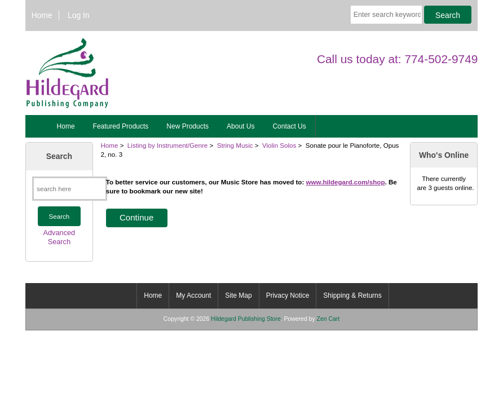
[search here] (69, 188)
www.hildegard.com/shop (345, 182)
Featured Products (121, 126)
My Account (193, 295)
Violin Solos (279, 145)
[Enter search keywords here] (386, 15)
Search (59, 156)
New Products (187, 126)
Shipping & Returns (352, 295)
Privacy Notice (288, 295)
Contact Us (289, 126)
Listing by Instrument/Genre (167, 145)
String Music (235, 145)
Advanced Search (59, 237)
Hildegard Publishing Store (246, 319)
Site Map (238, 295)
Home (42, 15)
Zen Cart (328, 319)
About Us (240, 126)
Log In (79, 15)
